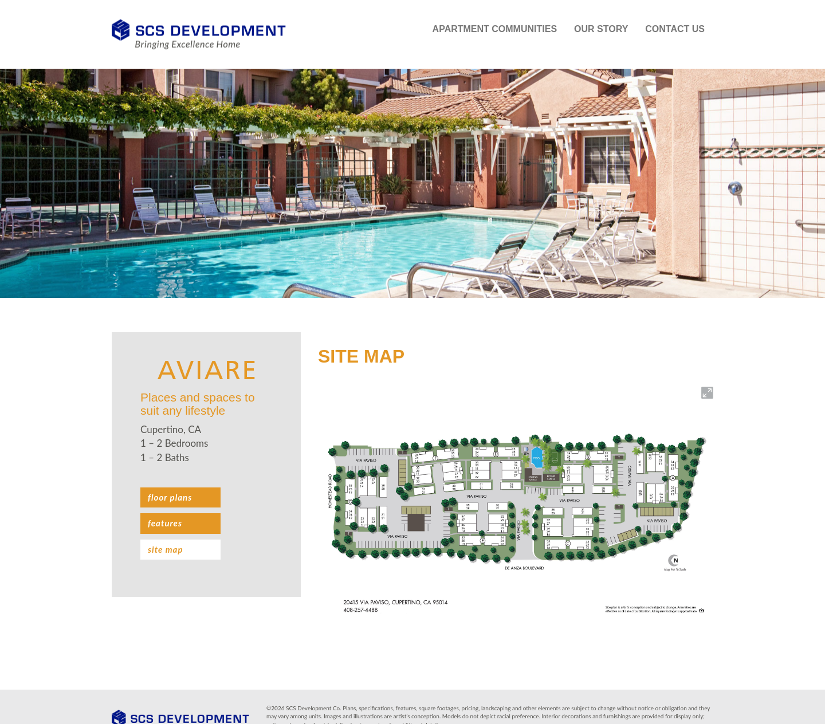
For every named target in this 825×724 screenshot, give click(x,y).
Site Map (165, 549)
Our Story (601, 29)
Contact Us (675, 29)
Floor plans (170, 497)
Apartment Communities (495, 29)
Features (165, 523)
